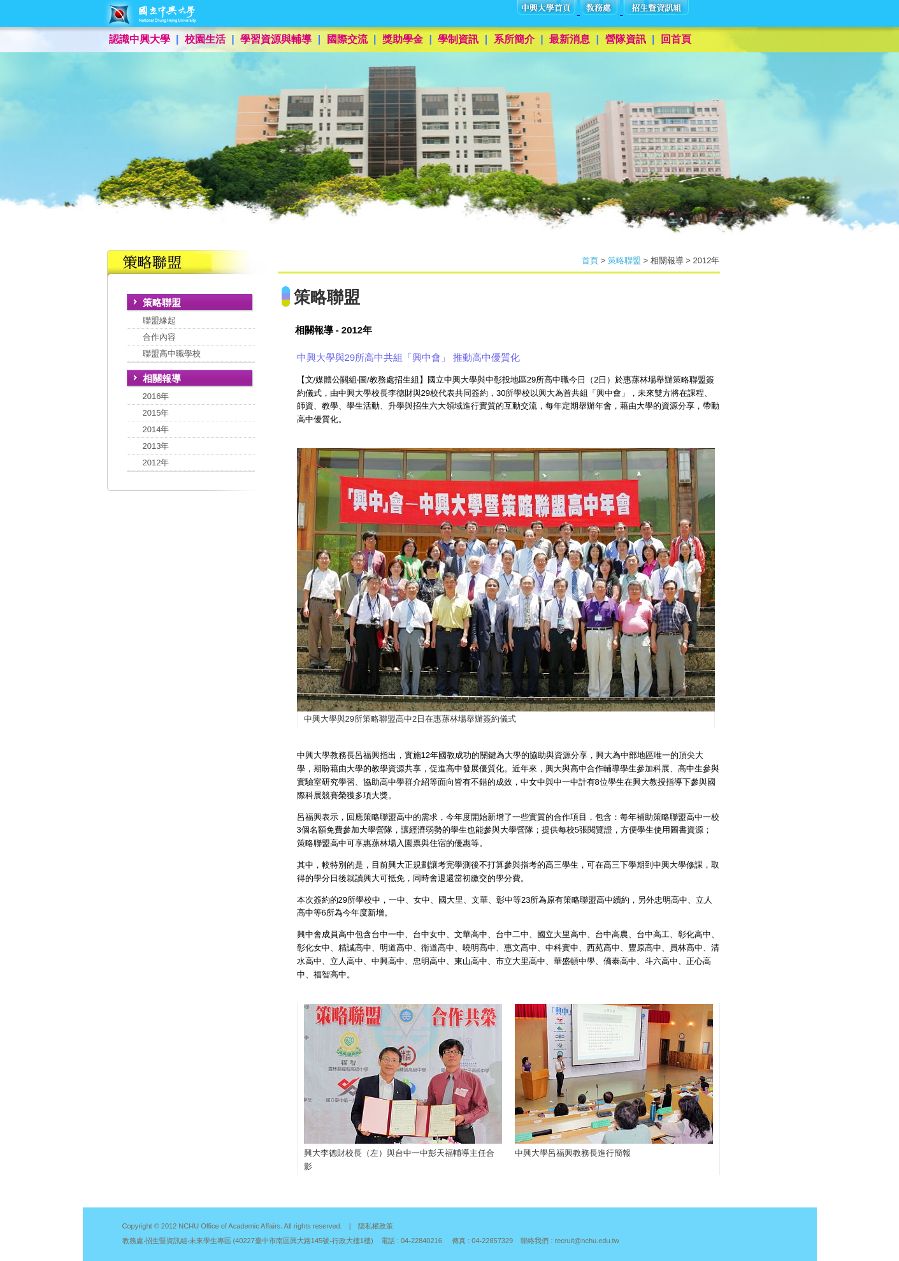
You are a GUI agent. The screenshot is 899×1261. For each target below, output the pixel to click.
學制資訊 (458, 39)
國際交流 (347, 39)
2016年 (156, 396)
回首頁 (676, 39)
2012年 (156, 462)
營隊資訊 (625, 39)
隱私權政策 (375, 1226)
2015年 (156, 413)
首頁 (590, 260)
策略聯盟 (624, 260)
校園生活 (205, 39)
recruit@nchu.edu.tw (587, 1240)
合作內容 (159, 337)
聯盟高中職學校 (172, 353)
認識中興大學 (139, 39)
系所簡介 (514, 39)
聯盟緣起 (159, 320)
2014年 (156, 429)
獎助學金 (402, 39)
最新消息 (569, 39)
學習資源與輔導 (276, 39)
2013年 (156, 446)
